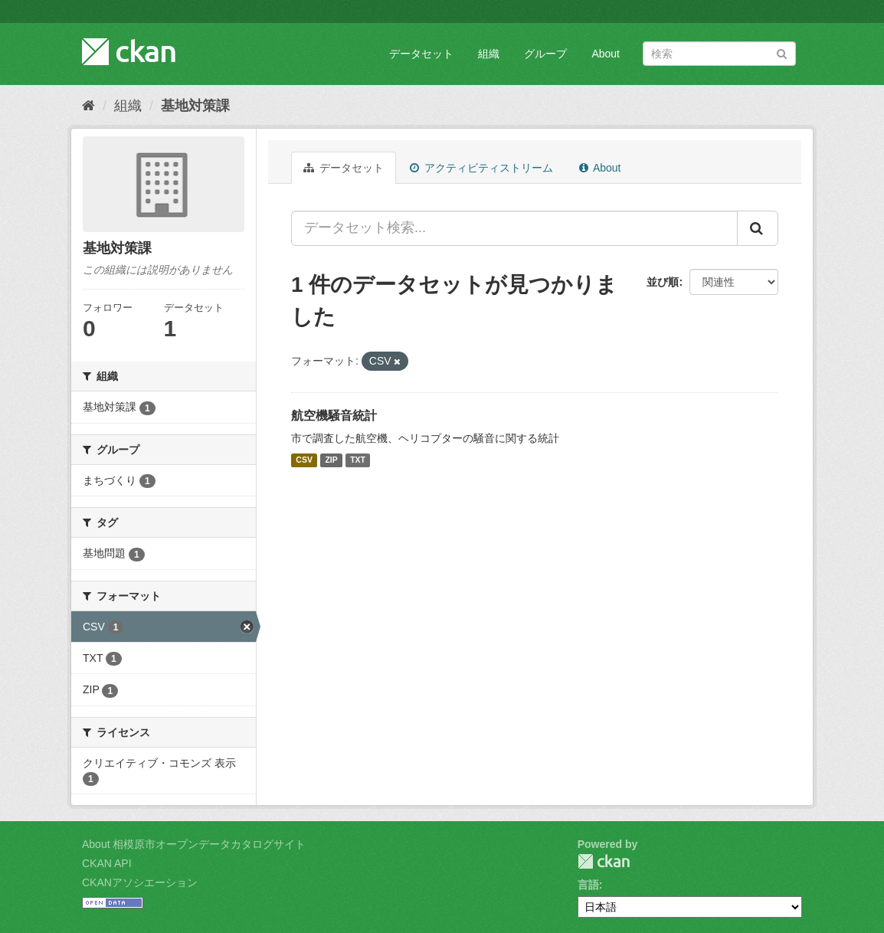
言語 (588, 885)
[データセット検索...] (514, 228)
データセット (421, 53)
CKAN (604, 861)
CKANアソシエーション (140, 882)
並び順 (663, 282)
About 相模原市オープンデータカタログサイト (194, 844)
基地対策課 (195, 105)
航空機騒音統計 (334, 415)
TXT (357, 460)
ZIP (331, 460)
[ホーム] (88, 105)
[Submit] (781, 52)
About (605, 53)
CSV (304, 460)
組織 (488, 53)
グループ (545, 53)
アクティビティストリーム (481, 168)
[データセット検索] (719, 53)
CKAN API (107, 863)
